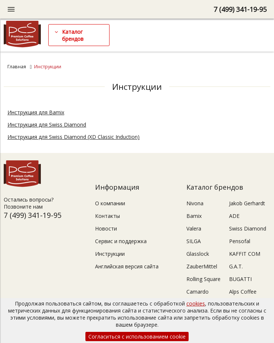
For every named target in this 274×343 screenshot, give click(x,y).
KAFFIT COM (244, 253)
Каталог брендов (73, 35)
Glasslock (197, 253)
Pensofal (239, 241)
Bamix (194, 215)
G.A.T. (236, 266)
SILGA (193, 241)
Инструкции (110, 253)
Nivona (194, 203)
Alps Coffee (243, 291)
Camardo (197, 291)
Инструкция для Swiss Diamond (46, 124)
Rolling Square (203, 278)
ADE (234, 215)
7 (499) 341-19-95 (240, 9)
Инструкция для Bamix (35, 112)
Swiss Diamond (247, 228)
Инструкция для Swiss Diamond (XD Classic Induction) (73, 136)
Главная (16, 66)
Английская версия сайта (127, 266)
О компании (110, 203)
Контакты (107, 215)
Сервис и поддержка (121, 241)
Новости (106, 228)
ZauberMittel (201, 266)
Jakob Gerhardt (247, 203)
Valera (193, 228)
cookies (195, 303)
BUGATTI (240, 278)
